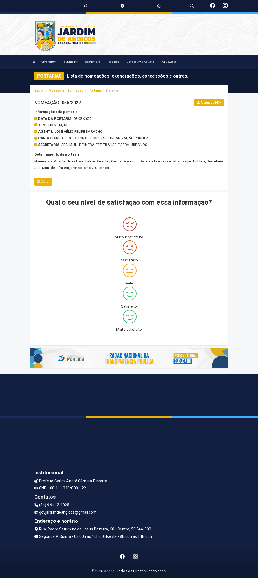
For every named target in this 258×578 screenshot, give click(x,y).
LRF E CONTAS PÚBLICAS (141, 62)
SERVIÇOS (114, 62)
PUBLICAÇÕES (170, 62)
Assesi (109, 571)
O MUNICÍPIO (72, 62)
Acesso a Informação (66, 90)
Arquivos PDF (209, 102)
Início (38, 90)
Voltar (43, 182)
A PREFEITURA (49, 62)
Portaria (95, 90)
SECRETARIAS (93, 62)
